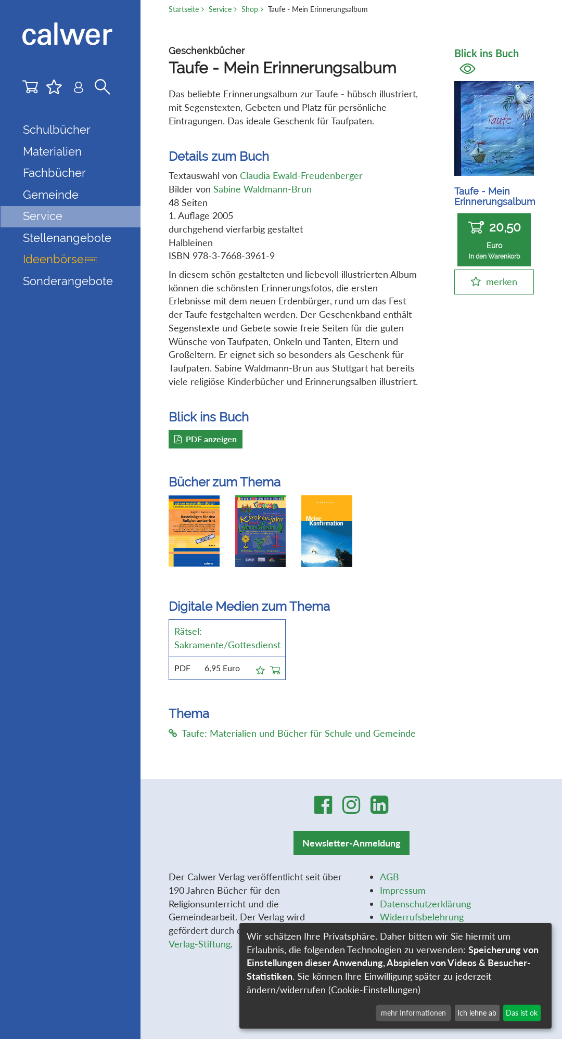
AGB (389, 876)
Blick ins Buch (486, 60)
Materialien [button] (52, 151)
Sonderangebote (68, 281)
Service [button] (42, 216)
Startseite (184, 9)
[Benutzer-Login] (78, 89)
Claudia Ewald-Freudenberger (301, 175)
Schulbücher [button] (57, 129)
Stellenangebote (67, 238)
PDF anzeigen (205, 439)
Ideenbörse (60, 259)
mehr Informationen (413, 1012)
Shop (249, 9)
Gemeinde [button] (51, 194)
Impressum (403, 890)
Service (220, 9)
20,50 (494, 240)
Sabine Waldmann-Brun (262, 189)
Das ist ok (522, 1012)
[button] (260, 668)
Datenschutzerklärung (425, 903)
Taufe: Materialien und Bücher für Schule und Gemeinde (292, 733)
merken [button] (501, 281)
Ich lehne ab (476, 1012)
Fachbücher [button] (54, 172)
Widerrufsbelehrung (422, 916)
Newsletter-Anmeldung (351, 843)
